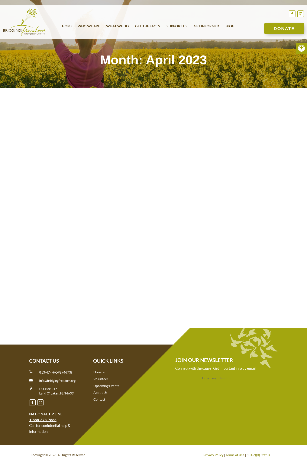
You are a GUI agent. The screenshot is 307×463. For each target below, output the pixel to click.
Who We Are (89, 26)
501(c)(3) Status (258, 455)
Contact (99, 399)
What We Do (117, 26)
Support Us (177, 26)
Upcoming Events (106, 386)
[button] (301, 48)
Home (67, 26)
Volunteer (100, 379)
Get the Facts (147, 26)
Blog (230, 26)
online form (224, 378)
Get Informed (206, 26)
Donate (284, 28)
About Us (100, 392)
